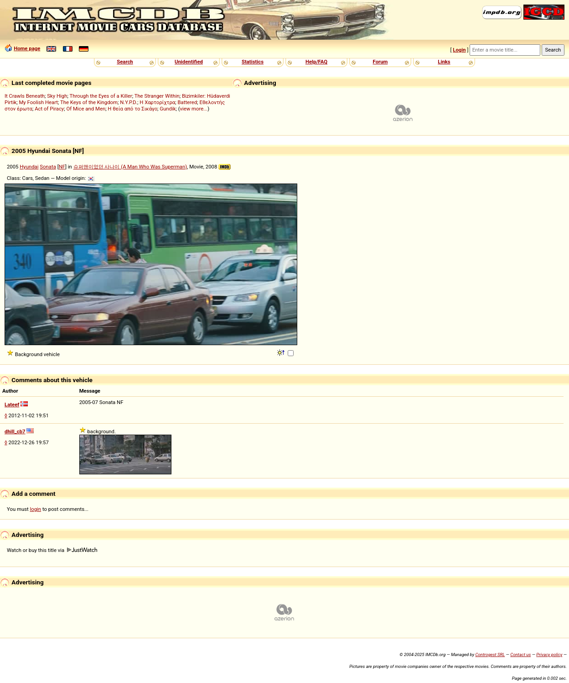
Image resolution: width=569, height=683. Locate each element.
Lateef (12, 404)
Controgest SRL (490, 654)
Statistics (253, 61)
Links (444, 61)
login (35, 509)
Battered (187, 102)
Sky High (57, 96)
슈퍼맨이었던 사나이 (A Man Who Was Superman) (130, 166)
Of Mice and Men (85, 108)
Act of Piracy (49, 108)
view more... (194, 108)
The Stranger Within (157, 96)
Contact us (520, 654)
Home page (27, 48)
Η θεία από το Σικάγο (132, 108)
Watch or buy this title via (52, 550)
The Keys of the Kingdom (89, 102)
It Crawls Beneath (25, 96)
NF (62, 166)
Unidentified (189, 61)
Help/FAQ (316, 61)
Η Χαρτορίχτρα (157, 102)
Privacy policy (549, 654)
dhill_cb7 (15, 431)
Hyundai (29, 166)
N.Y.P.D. (128, 102)
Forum (380, 61)
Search (125, 61)
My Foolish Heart (38, 102)
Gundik (168, 108)
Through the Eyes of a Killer (100, 96)
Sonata (48, 166)
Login (459, 50)
